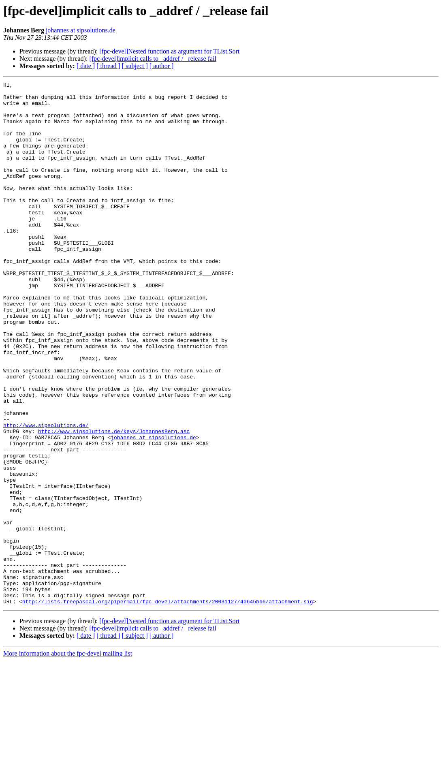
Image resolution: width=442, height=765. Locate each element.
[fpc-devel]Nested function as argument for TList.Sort (169, 51)
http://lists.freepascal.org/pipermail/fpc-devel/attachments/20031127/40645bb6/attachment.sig (167, 705)
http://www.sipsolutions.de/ (46, 494)
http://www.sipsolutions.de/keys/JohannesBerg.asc (114, 501)
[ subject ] (135, 65)
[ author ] (161, 65)
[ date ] (86, 65)
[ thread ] (108, 65)
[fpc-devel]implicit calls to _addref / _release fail (152, 58)
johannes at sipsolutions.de (80, 30)
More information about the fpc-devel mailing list (67, 757)
